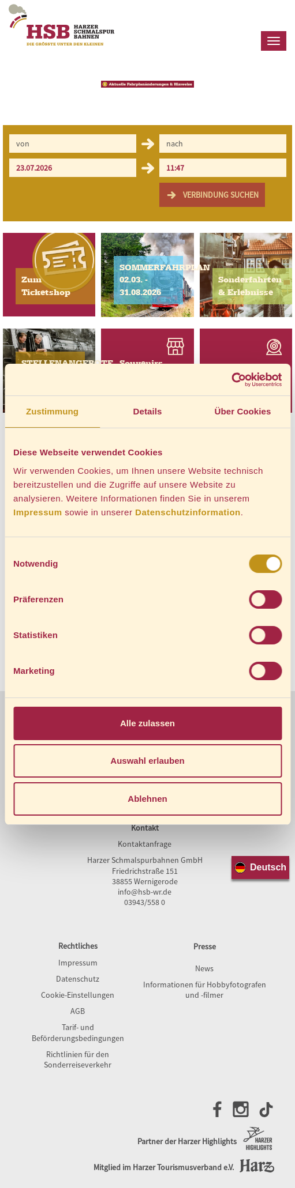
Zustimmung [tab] (52, 411)
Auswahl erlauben (147, 760)
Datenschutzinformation (188, 512)
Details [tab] (147, 411)
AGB (77, 1011)
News (204, 968)
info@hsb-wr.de (144, 892)
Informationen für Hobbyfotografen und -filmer (204, 989)
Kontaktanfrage (144, 844)
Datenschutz (77, 979)
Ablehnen (147, 799)
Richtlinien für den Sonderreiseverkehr (77, 1059)
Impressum (37, 512)
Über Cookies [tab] (243, 411)
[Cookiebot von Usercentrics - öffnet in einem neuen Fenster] (231, 379)
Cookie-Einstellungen (77, 995)
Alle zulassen (147, 723)
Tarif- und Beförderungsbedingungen (78, 1032)
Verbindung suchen (212, 195)
